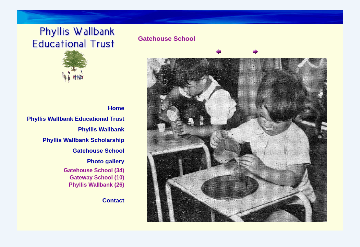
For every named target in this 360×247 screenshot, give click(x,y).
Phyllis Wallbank (101, 129)
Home (116, 108)
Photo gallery (105, 161)
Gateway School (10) (97, 177)
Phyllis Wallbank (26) (96, 184)
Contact (113, 200)
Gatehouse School (98, 150)
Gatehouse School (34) (94, 170)
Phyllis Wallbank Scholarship (83, 140)
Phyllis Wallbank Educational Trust (75, 118)
